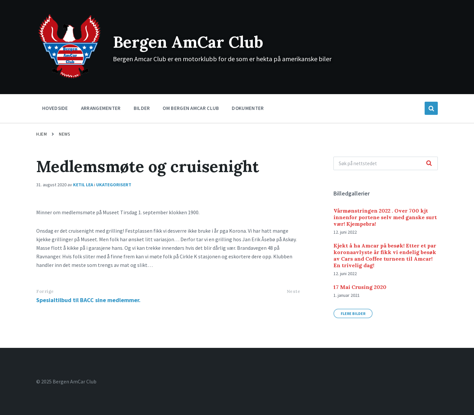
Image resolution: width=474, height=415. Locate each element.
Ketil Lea (83, 185)
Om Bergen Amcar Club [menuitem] (191, 108)
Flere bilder (353, 313)
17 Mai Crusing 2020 (359, 287)
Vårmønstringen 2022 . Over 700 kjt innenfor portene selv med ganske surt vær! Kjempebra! (385, 217)
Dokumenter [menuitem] (248, 108)
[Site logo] (69, 78)
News (64, 134)
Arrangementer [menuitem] (101, 108)
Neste (294, 291)
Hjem (41, 134)
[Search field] (385, 163)
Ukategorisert (113, 185)
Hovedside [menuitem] (55, 108)
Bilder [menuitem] (142, 108)
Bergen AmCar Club (188, 42)
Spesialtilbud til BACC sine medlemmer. (88, 300)
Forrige (45, 291)
